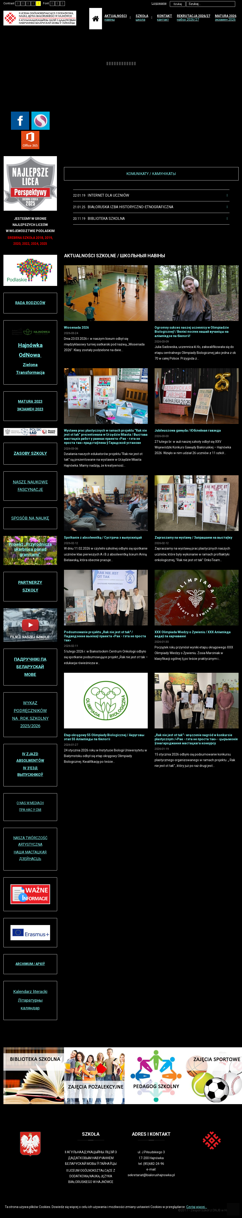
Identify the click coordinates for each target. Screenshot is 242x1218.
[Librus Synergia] (40, 121)
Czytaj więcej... (196, 1207)
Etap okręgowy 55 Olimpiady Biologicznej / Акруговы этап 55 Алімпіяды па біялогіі (104, 737)
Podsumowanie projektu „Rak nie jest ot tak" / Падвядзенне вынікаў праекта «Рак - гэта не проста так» (105, 636)
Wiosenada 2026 (76, 327)
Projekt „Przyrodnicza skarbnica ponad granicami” (30, 549)
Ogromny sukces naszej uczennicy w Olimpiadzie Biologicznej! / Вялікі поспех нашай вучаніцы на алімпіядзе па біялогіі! (192, 332)
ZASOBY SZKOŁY (30, 453)
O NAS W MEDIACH (30, 803)
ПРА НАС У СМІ (30, 810)
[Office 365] (30, 140)
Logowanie (159, 3)
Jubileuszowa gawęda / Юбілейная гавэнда (188, 430)
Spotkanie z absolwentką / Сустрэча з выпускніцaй (103, 537)
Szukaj (177, 4)
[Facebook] (20, 121)
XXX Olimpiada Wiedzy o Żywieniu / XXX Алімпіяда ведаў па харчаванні (193, 634)
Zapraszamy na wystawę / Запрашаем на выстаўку (193, 537)
